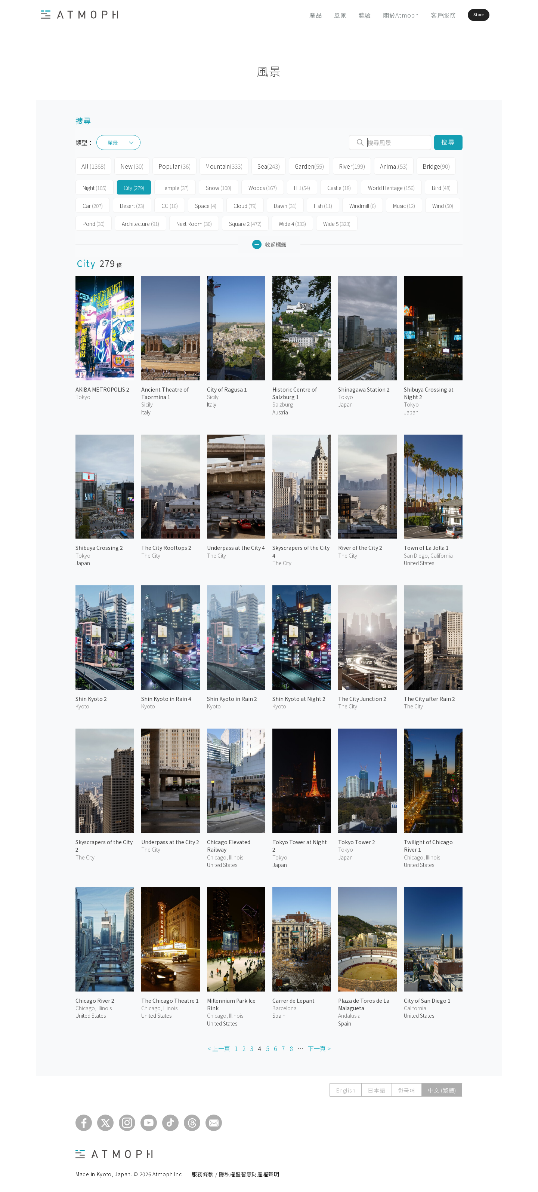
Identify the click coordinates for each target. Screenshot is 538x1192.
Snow (218, 185)
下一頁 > (319, 1046)
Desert (132, 203)
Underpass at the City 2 (170, 839)
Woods (262, 185)
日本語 (376, 1088)
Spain (278, 1013)
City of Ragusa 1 (227, 387)
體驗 (344, 14)
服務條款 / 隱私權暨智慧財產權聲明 (235, 1172)
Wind (442, 203)
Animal (383, 165)
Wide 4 (292, 221)
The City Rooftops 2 (166, 545)
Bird (441, 185)
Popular (171, 165)
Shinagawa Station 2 (364, 387)
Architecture (140, 221)
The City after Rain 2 (429, 696)
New (129, 165)
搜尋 (448, 142)
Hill (302, 185)
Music (404, 203)
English (345, 1088)
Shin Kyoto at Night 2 (298, 696)
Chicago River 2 (94, 998)
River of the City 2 (360, 545)
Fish (323, 203)
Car (93, 203)
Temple (175, 185)
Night (94, 185)
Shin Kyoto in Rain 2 (232, 696)
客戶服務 (422, 14)
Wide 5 (336, 221)
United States (419, 560)
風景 (319, 14)
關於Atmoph (380, 14)
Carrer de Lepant (293, 998)
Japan (345, 402)
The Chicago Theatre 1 (170, 998)
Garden (301, 165)
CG (169, 203)
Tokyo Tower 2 (356, 839)
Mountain (218, 165)
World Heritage (391, 185)
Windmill (362, 203)
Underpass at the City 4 (236, 545)
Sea (261, 165)
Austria (280, 409)
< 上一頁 (218, 1046)
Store (465, 14)
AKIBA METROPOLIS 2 (102, 387)
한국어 (406, 1088)
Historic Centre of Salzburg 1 (294, 390)
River (342, 165)
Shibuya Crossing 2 (99, 545)
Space (205, 203)
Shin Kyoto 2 (91, 696)
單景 (113, 142)
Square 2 (245, 221)
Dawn (285, 203)
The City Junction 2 (362, 696)
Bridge (424, 165)
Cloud (245, 203)
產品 (295, 14)
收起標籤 (269, 242)
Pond (94, 221)
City (134, 185)
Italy (146, 409)
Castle (339, 185)
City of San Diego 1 (427, 998)
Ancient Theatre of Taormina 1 (165, 390)
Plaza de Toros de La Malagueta (363, 1002)
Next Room (194, 221)
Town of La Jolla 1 (426, 545)
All (92, 165)
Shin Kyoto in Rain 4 (166, 696)
